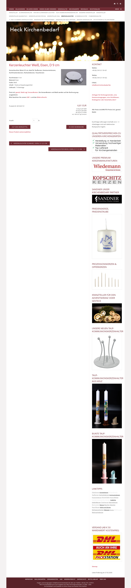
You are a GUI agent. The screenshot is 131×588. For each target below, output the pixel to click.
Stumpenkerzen (104, 492)
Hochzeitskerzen (104, 495)
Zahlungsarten (39, 579)
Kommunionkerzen (114, 495)
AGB (61, 579)
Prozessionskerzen (97, 497)
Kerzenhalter (106, 497)
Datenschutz (81, 579)
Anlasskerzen (113, 492)
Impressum (29, 579)
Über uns (103, 579)
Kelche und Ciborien (105, 507)
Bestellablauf (93, 579)
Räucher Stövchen (109, 505)
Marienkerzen (113, 502)
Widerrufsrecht (42, 97)
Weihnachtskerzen (97, 512)
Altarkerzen (95, 492)
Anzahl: (11, 120)
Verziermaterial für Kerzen (101, 500)
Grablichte (113, 500)
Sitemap (94, 566)
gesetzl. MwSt (20, 92)
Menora (102, 505)
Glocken (112, 510)
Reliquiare (106, 510)
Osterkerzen (105, 502)
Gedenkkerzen (96, 502)
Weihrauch (118, 510)
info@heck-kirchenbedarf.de (101, 85)
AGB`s (29, 97)
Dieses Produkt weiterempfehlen (20, 132)
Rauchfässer (96, 507)
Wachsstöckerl (95, 505)
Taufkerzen (95, 495)
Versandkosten (52, 579)
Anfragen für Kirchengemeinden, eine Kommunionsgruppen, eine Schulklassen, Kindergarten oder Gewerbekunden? (105, 97)
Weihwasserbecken (98, 510)
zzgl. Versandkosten (31, 92)
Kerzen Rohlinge (114, 497)
